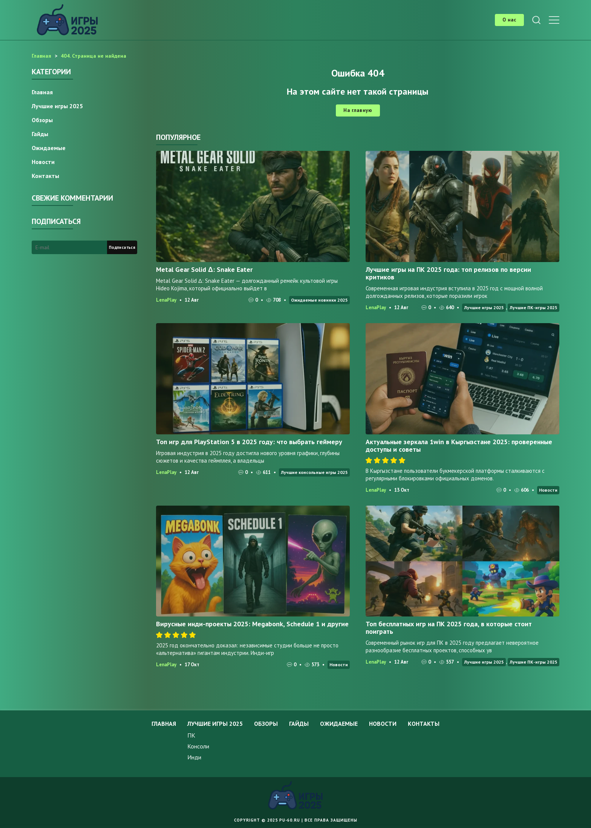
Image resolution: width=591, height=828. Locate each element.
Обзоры (42, 120)
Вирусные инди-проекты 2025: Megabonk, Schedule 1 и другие (252, 623)
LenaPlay (166, 300)
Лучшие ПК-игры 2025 (533, 307)
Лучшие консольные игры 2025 (314, 472)
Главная (42, 92)
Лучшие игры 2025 (484, 307)
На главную (357, 110)
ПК (191, 735)
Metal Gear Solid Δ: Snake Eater (204, 269)
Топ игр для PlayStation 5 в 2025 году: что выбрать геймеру (249, 441)
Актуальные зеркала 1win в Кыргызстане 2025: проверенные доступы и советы (459, 445)
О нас (509, 20)
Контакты (45, 175)
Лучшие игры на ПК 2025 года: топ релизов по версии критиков (448, 273)
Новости (548, 490)
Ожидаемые (49, 148)
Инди (194, 757)
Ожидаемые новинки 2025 (319, 300)
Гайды (40, 134)
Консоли (198, 746)
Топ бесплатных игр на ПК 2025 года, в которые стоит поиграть (449, 627)
